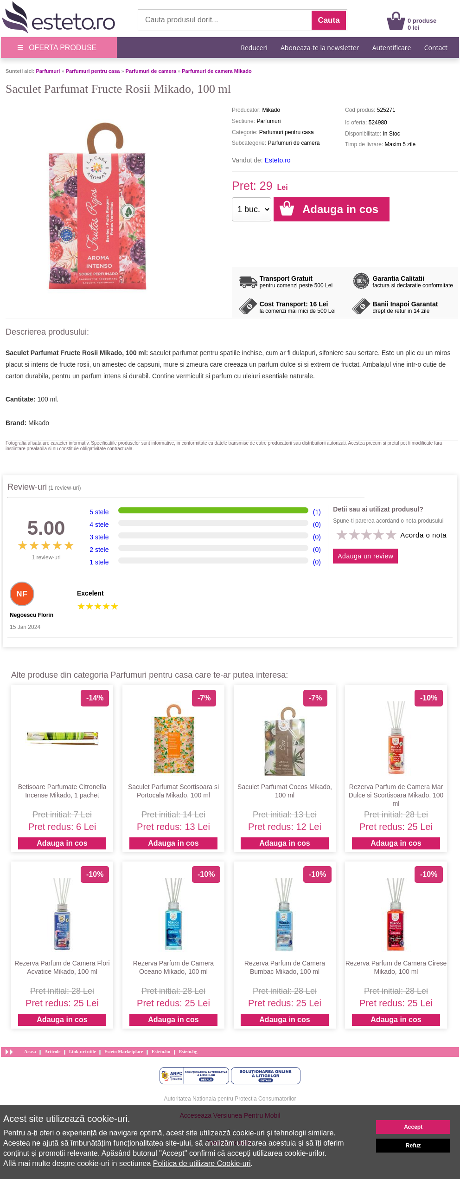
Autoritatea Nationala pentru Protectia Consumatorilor (230, 1098)
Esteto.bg (188, 1051)
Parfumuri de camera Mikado (216, 71)
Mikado (38, 423)
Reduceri (254, 47)
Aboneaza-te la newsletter (320, 47)
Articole (52, 1051)
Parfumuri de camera (151, 71)
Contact (435, 47)
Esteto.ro (278, 160)
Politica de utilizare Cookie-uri (202, 1163)
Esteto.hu (161, 1051)
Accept (413, 1127)
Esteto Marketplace (123, 1051)
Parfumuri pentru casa (93, 71)
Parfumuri (48, 71)
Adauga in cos (62, 843)
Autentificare (391, 47)
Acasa (30, 1051)
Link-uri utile (82, 1051)
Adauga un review (365, 556)
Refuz (413, 1145)
